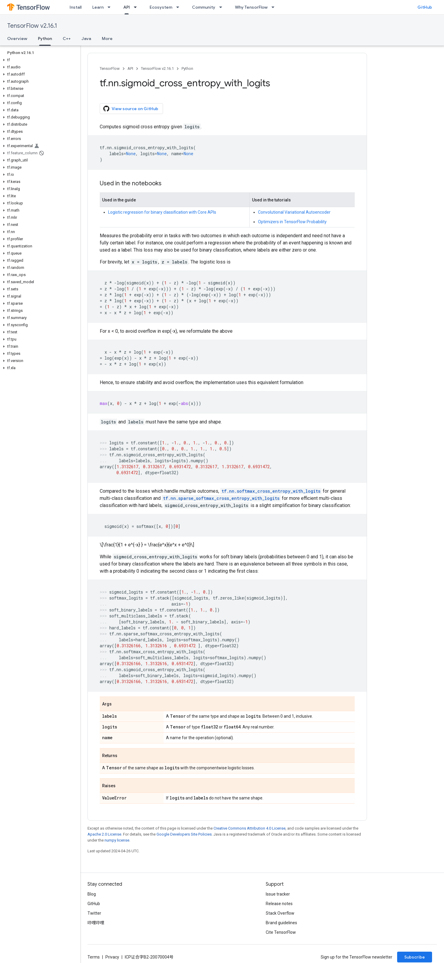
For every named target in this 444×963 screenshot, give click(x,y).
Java (86, 38)
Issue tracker (278, 894)
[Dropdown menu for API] (137, 7)
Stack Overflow (280, 913)
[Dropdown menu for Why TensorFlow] (275, 7)
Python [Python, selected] (45, 38)
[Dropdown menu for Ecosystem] (179, 7)
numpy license (117, 840)
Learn (98, 7)
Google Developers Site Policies (184, 834)
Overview (17, 38)
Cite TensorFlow (281, 932)
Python (187, 68)
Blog (91, 894)
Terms (93, 957)
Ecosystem (161, 7)
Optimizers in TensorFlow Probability (292, 221)
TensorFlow (110, 68)
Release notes (279, 903)
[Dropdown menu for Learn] (111, 7)
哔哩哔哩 (95, 922)
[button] (39, 60)
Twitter (94, 913)
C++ (67, 38)
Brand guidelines (281, 922)
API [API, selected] (126, 7)
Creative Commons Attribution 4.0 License (249, 828)
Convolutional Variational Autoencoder (294, 212)
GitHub (424, 7)
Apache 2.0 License (104, 834)
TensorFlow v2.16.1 (32, 26)
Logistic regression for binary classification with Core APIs (162, 212)
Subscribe (414, 957)
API (130, 68)
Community (203, 7)
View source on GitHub (130, 109)
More (107, 38)
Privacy (112, 957)
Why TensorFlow (251, 7)
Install (76, 7)
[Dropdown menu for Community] (222, 7)
